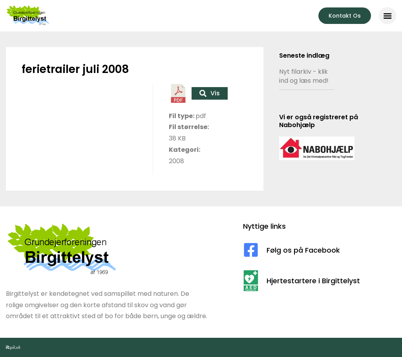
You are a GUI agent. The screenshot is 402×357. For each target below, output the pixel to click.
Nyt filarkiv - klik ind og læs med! (304, 76)
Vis (209, 93)
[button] (387, 15)
